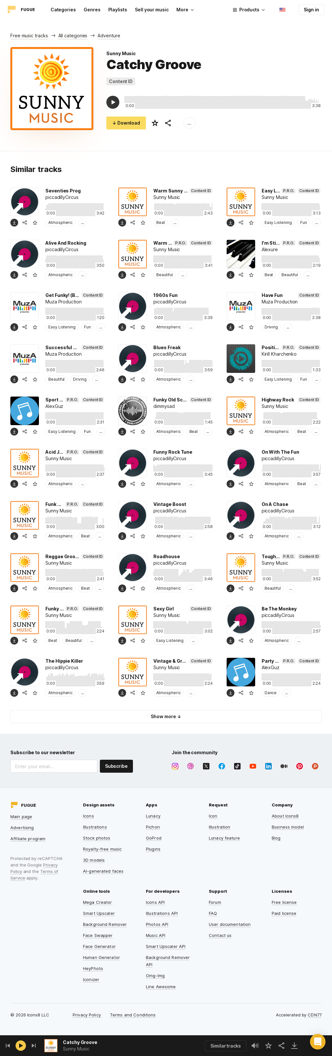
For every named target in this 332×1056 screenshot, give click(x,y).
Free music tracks (29, 35)
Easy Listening (278, 222)
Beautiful (164, 274)
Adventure (109, 35)
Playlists (117, 9)
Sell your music (152, 9)
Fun (303, 222)
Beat (160, 222)
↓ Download (126, 123)
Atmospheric (60, 222)
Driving (271, 327)
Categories (63, 9)
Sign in (311, 9)
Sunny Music (121, 53)
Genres (92, 9)
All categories (73, 35)
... (189, 123)
